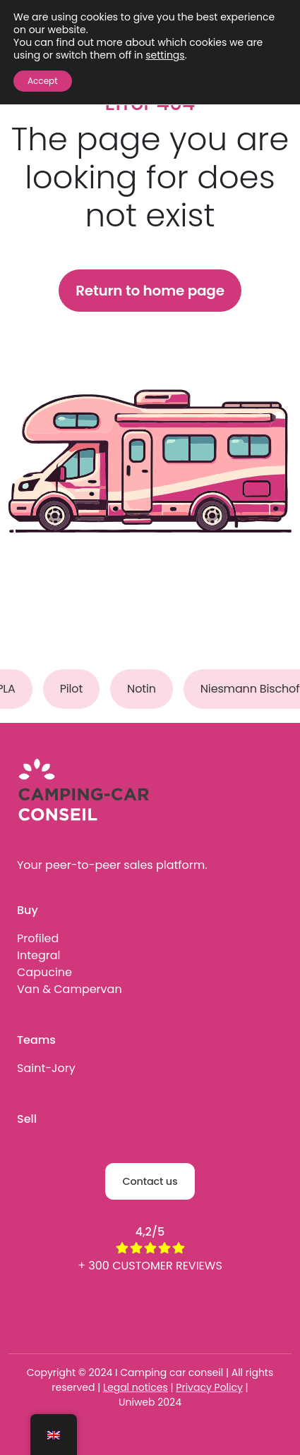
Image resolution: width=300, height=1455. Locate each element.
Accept (43, 81)
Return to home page (150, 290)
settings (164, 55)
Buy (27, 910)
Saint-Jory (46, 1068)
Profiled (38, 938)
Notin (145, 689)
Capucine (44, 972)
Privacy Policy (209, 1387)
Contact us (149, 1181)
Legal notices (135, 1387)
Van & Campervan (69, 989)
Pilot (75, 689)
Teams (36, 1040)
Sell (27, 1119)
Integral (38, 955)
